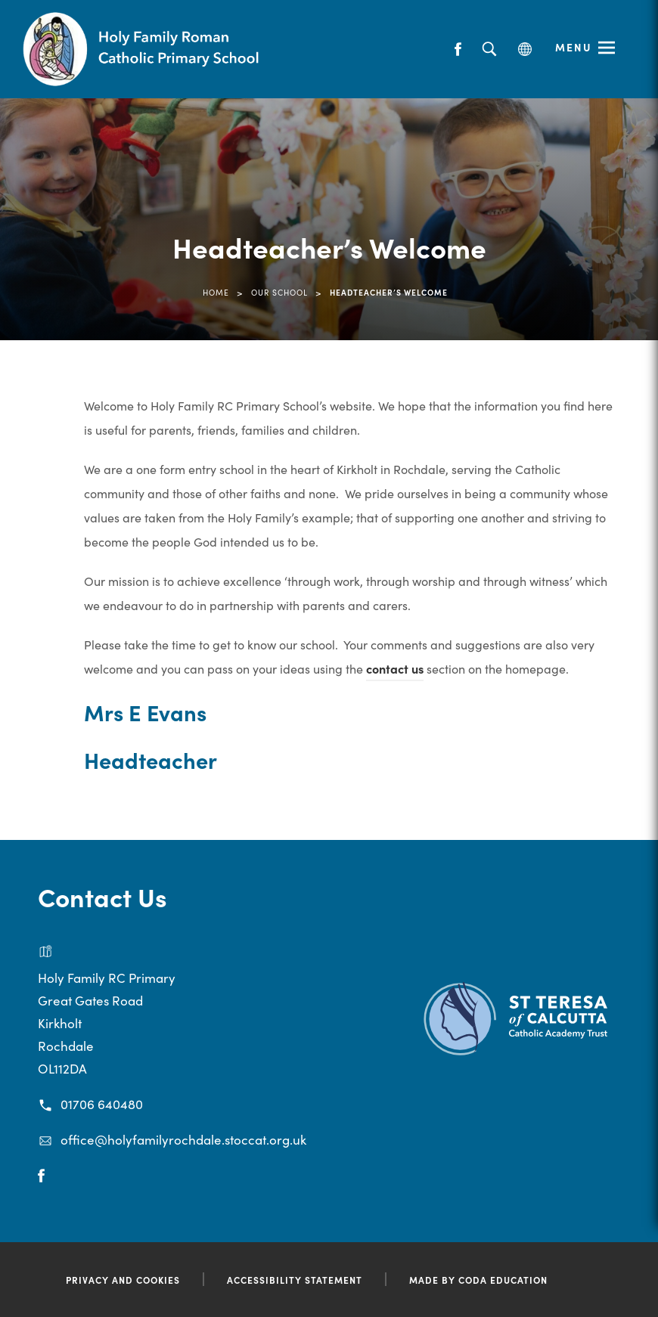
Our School (279, 292)
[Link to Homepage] (144, 49)
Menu (573, 46)
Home (216, 292)
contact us (395, 668)
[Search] (489, 49)
